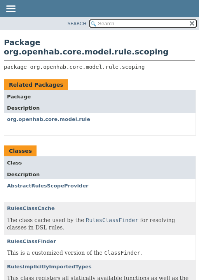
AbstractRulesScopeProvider (47, 186)
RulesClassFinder (31, 241)
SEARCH (77, 23)
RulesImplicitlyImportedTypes (49, 267)
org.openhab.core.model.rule (48, 119)
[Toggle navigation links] (10, 9)
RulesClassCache (31, 208)
